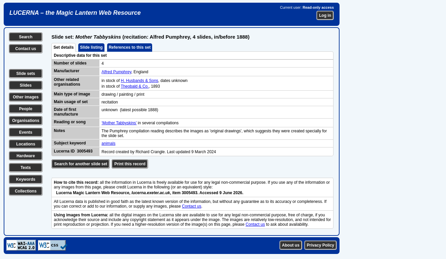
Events (25, 132)
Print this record (129, 164)
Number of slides (70, 63)
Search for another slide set (80, 164)
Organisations (25, 120)
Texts (25, 167)
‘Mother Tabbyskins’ (119, 123)
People (25, 108)
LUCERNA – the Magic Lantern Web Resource (75, 12)
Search (25, 37)
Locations (25, 144)
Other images (26, 97)
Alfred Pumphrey (116, 72)
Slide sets (25, 73)
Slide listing (91, 47)
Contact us (25, 48)
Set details (63, 47)
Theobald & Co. (134, 86)
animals (108, 143)
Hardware (25, 156)
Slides (26, 85)
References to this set (130, 47)
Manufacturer (66, 71)
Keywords (25, 179)
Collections (26, 191)
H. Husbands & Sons (139, 80)
